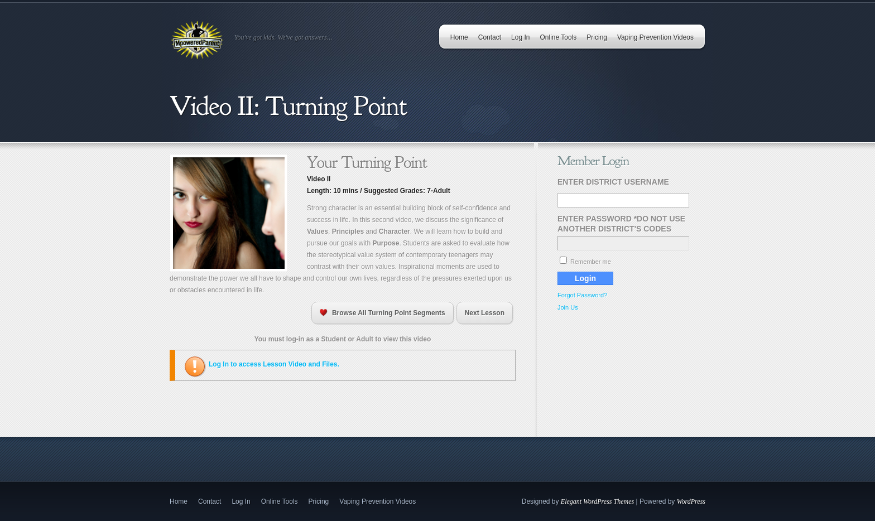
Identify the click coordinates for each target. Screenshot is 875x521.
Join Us (567, 307)
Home (459, 37)
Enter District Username (613, 181)
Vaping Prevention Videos (655, 37)
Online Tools (558, 37)
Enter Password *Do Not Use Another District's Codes (621, 223)
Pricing (596, 37)
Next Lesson (484, 313)
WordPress (691, 501)
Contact (489, 37)
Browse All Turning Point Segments (382, 313)
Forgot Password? (582, 295)
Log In (520, 37)
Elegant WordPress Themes (597, 501)
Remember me (585, 261)
